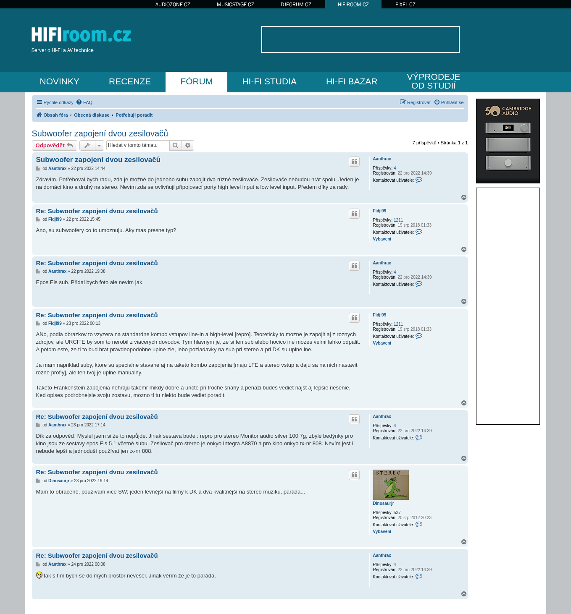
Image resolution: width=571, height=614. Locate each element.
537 (397, 512)
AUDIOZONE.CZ (172, 4)
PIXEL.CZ (405, 4)
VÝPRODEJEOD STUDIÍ (433, 81)
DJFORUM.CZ (296, 4)
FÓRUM (196, 81)
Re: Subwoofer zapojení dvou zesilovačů (97, 210)
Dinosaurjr (383, 503)
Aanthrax (382, 159)
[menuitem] (84, 102)
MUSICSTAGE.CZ (235, 4)
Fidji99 (380, 211)
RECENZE (130, 81)
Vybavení (382, 239)
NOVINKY (60, 81)
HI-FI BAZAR (352, 81)
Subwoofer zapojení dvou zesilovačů (100, 133)
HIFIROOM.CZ (353, 4)
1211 (398, 220)
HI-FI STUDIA (269, 81)
